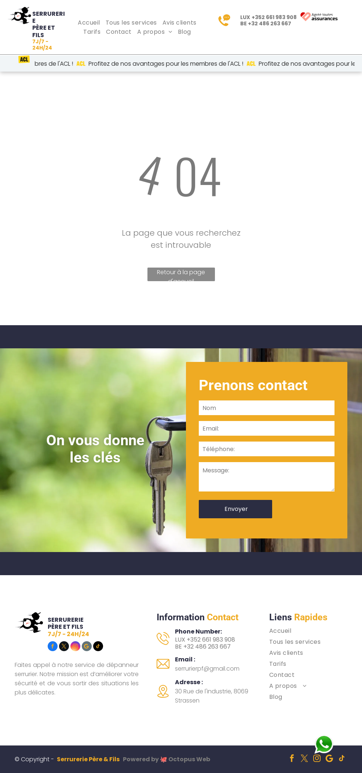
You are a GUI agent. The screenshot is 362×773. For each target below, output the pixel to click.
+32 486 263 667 (269, 23)
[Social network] (87, 647)
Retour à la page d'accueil (181, 274)
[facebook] (53, 647)
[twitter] (64, 647)
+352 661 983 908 (274, 17)
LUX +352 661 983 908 (205, 639)
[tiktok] (98, 647)
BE (178, 646)
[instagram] (75, 647)
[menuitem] (89, 22)
